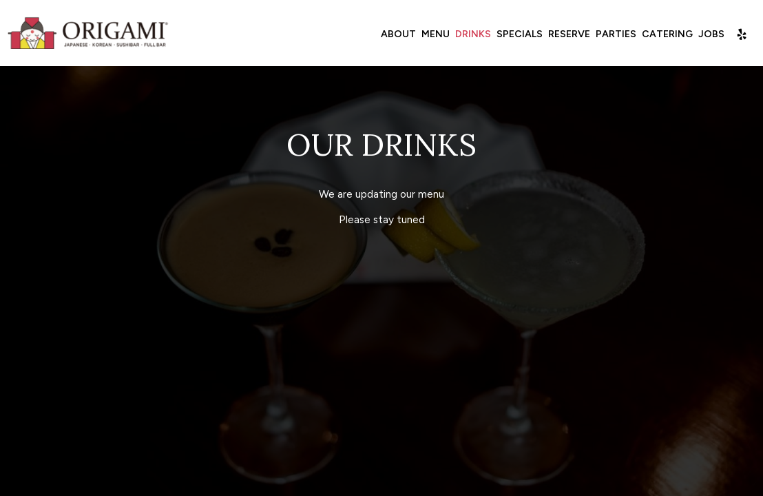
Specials (520, 34)
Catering (667, 34)
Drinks (473, 34)
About (398, 34)
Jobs (711, 34)
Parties (616, 34)
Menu (435, 34)
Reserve (569, 34)
